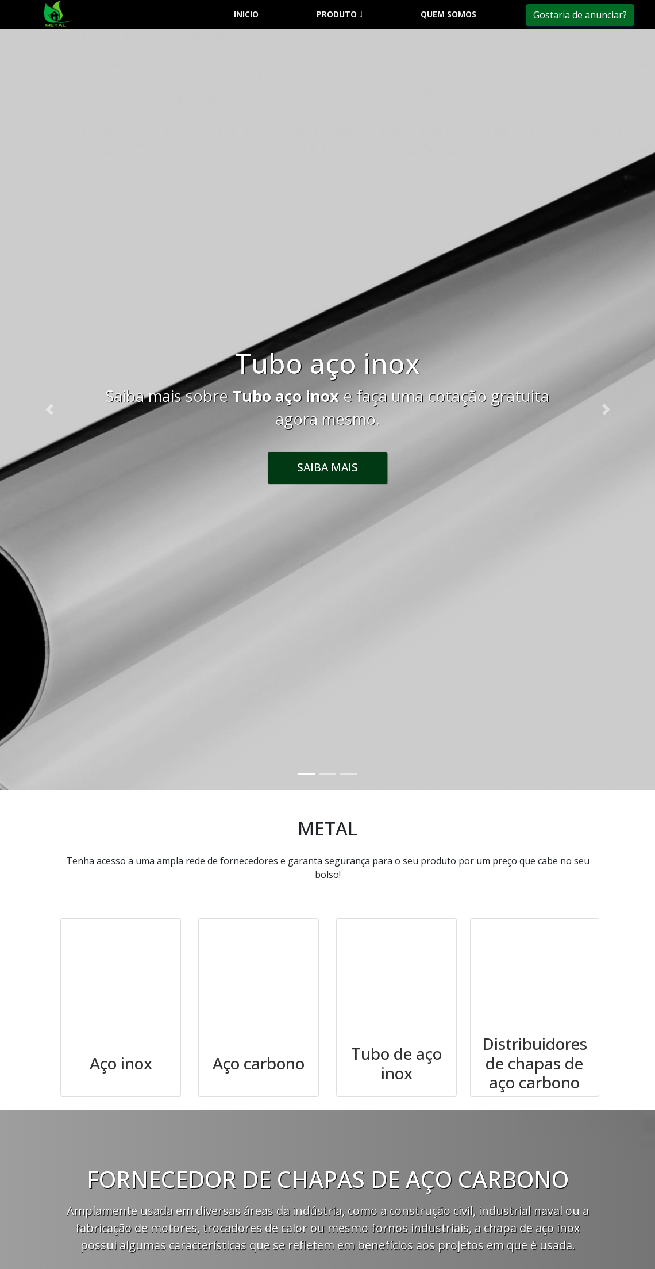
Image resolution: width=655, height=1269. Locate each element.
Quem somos (448, 14)
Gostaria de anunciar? (580, 15)
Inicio (246, 14)
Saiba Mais (327, 467)
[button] (49, 409)
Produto (337, 14)
